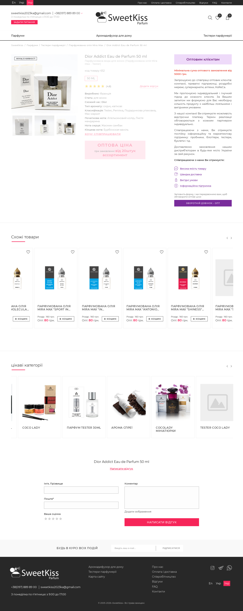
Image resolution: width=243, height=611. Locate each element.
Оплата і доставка (161, 2)
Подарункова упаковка (140, 110)
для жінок (100, 97)
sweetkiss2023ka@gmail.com (31, 13)
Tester (108, 110)
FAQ (214, 2)
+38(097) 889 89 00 (24, 587)
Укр (21, 2)
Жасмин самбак (112, 125)
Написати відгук (121, 468)
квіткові (117, 106)
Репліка (118, 110)
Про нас (142, 2)
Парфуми (17, 35)
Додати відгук (149, 86)
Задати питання (24, 22)
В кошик (42, 318)
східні (107, 106)
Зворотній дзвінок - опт (203, 203)
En (14, 2)
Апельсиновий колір (120, 118)
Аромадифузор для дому (114, 35)
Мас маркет (92, 113)
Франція (105, 93)
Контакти (226, 2)
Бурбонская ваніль (116, 129)
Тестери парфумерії (218, 35)
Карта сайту (96, 576)
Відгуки (203, 2)
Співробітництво (185, 2)
